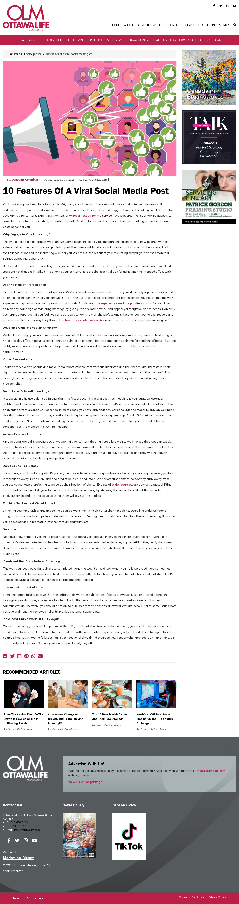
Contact (175, 25)
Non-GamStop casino (29, 898)
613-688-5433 (19, 822)
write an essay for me (85, 216)
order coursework (125, 484)
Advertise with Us (151, 25)
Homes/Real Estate (191, 40)
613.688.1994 (19, 826)
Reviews (117, 40)
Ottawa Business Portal (143, 40)
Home (116, 25)
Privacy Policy (217, 897)
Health (61, 40)
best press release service (84, 320)
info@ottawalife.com (210, 771)
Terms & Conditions (191, 897)
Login (211, 25)
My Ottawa (214, 40)
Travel (91, 40)
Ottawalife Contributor (26, 179)
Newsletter (194, 25)
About (128, 25)
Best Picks (169, 40)
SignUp (224, 25)
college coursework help (114, 303)
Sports (49, 40)
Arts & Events (31, 40)
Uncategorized (32, 54)
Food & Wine (76, 40)
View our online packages (86, 782)
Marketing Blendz (18, 858)
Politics (103, 40)
